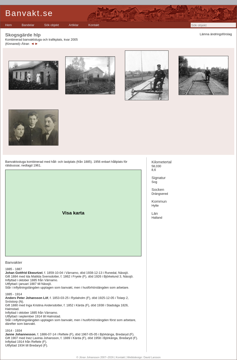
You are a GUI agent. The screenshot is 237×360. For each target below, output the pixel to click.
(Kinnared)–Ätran (17, 44)
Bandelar (28, 25)
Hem (8, 25)
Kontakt (93, 25)
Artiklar (74, 25)
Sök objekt (51, 25)
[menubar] (52, 25)
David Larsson (152, 357)
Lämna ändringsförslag (216, 34)
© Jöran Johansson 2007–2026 (95, 357)
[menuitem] (8, 25)
